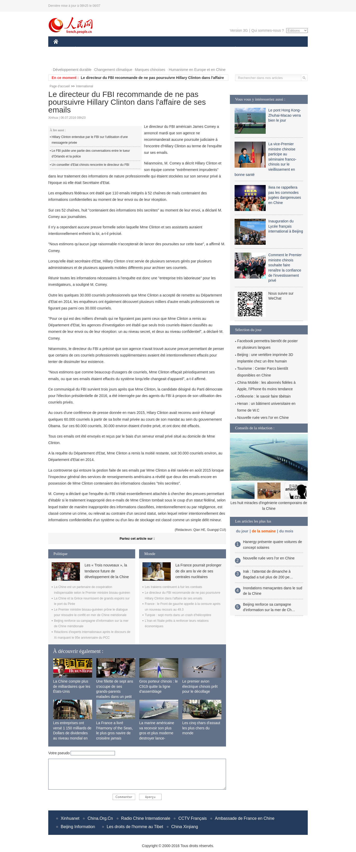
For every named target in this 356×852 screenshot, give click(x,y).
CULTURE (176, 49)
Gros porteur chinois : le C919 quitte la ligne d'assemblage (158, 686)
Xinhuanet (70, 818)
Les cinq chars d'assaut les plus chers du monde (201, 728)
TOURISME (275, 49)
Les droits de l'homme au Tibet (135, 826)
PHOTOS (64, 59)
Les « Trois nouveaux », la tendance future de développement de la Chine (107, 571)
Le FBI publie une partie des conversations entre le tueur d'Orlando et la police (91, 153)
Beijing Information (78, 826)
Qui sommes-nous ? (267, 30)
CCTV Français (192, 818)
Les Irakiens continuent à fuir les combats (173, 587)
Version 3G (239, 30)
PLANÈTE (232, 49)
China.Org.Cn (100, 818)
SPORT (253, 49)
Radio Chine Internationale (145, 818)
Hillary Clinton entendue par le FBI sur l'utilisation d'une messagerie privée (90, 139)
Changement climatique (113, 70)
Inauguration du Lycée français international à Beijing (285, 226)
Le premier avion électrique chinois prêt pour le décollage (200, 686)
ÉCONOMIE (85, 49)
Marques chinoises (150, 70)
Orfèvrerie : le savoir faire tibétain (264, 396)
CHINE (62, 49)
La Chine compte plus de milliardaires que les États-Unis (71, 686)
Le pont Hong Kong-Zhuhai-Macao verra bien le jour (284, 115)
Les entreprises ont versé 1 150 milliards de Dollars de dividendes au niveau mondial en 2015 (72, 733)
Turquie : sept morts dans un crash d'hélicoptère (178, 615)
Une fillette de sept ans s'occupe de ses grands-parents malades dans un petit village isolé (114, 691)
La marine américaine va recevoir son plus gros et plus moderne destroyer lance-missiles (156, 733)
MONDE (108, 49)
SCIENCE (153, 49)
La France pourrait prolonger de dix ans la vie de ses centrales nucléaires (198, 571)
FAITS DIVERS (204, 49)
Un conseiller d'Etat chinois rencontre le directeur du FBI (90, 165)
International (84, 86)
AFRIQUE (130, 49)
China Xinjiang (184, 826)
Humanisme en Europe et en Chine (197, 70)
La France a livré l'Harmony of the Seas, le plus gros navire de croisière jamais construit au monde (114, 733)
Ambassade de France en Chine (244, 818)
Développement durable (72, 70)
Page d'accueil (60, 86)
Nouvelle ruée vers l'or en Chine (263, 417)
